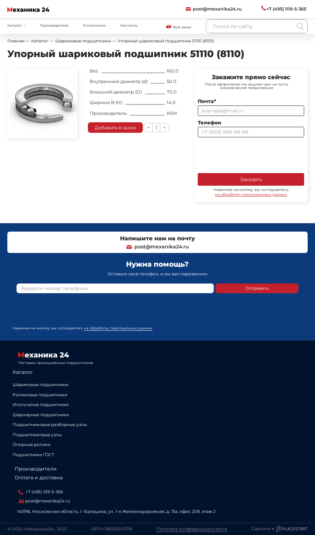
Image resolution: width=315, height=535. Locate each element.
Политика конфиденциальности (191, 529)
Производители (54, 25)
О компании (94, 25)
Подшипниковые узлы (37, 434)
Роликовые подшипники (40, 394)
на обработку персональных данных (251, 194)
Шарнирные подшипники (41, 414)
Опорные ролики (31, 444)
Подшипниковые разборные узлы (50, 424)
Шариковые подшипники (40, 384)
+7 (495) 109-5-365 (40, 492)
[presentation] (251, 154)
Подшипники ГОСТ (33, 454)
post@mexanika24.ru (157, 246)
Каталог (23, 372)
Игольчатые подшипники (41, 404)
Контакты (129, 25)
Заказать (251, 179)
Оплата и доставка (39, 477)
